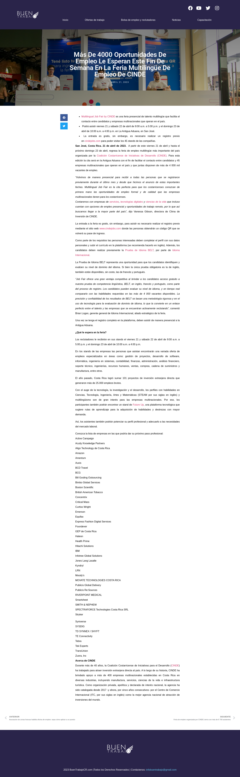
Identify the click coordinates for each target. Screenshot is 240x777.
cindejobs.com (92, 141)
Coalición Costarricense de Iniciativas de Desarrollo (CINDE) (132, 155)
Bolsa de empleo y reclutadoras (138, 20)
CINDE (175, 665)
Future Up (138, 404)
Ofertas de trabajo (94, 20)
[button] (64, 117)
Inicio (65, 20)
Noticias (176, 20)
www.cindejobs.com (110, 228)
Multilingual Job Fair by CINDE (98, 116)
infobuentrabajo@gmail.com (161, 769)
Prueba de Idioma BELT (139, 250)
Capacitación (204, 20)
